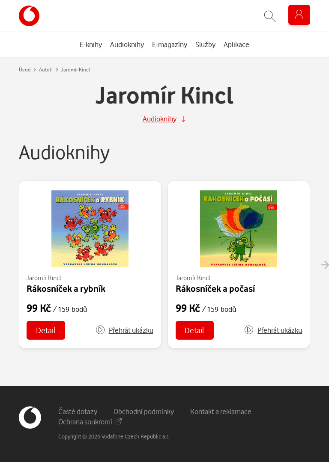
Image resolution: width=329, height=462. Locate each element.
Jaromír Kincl (44, 278)
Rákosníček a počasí (215, 288)
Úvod (24, 69)
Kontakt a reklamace (220, 411)
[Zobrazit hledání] (270, 16)
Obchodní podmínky (144, 411)
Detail (46, 330)
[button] (124, 330)
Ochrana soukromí (90, 421)
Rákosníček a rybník (66, 288)
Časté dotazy (77, 411)
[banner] (29, 16)
